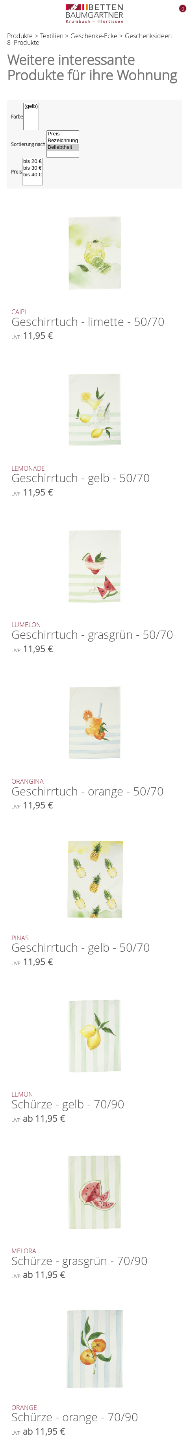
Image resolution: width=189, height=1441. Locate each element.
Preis (63, 134)
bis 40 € (32, 175)
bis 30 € (32, 168)
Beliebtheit (63, 147)
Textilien (51, 35)
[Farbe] (31, 116)
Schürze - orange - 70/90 (94, 1414)
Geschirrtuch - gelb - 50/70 (94, 475)
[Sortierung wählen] (62, 144)
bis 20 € (32, 161)
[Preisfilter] (32, 171)
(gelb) (31, 106)
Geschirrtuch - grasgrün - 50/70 (94, 632)
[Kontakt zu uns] (160, 14)
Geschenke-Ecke (93, 35)
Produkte (20, 35)
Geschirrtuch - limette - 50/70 (94, 319)
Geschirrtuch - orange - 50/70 (94, 788)
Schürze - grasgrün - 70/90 (94, 1258)
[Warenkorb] (177, 13)
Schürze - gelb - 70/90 (94, 1101)
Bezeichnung (63, 140)
